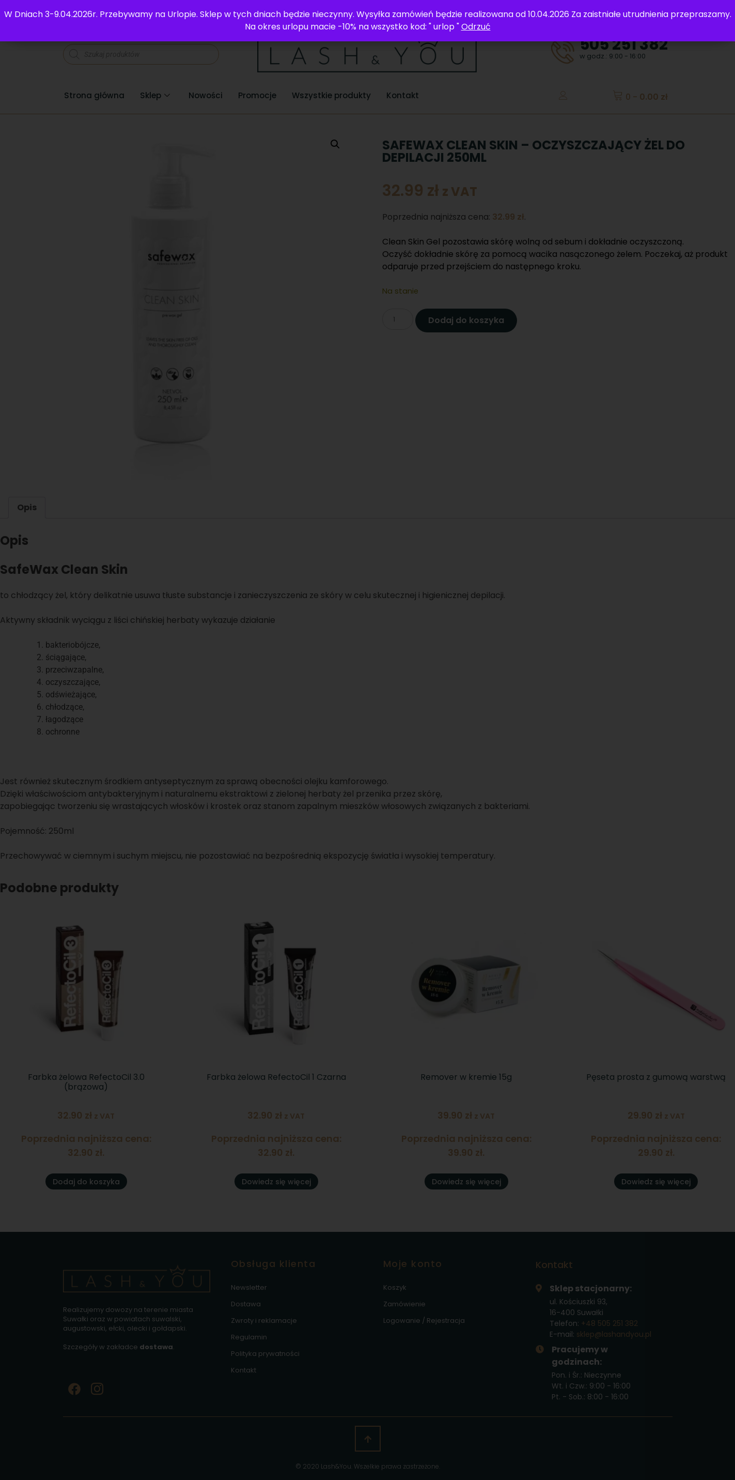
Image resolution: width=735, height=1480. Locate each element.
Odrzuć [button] (476, 27)
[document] (367, 740)
